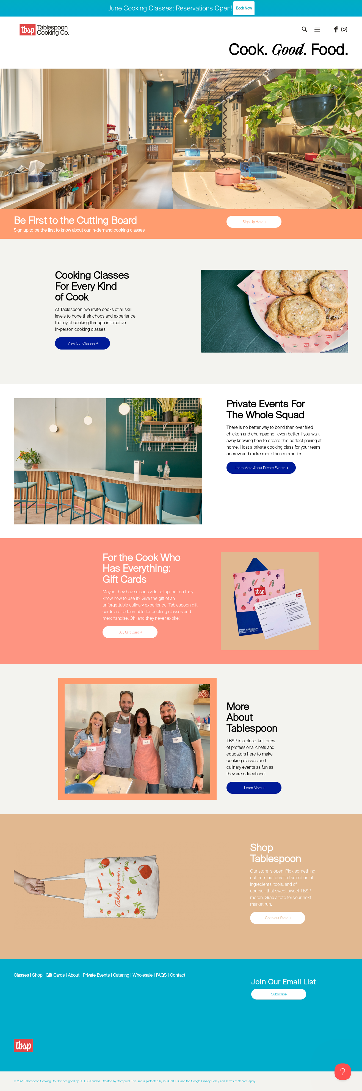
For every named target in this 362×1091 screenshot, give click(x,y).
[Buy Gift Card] (130, 632)
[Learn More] (253, 788)
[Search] (304, 30)
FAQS (161, 975)
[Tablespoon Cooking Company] (44, 30)
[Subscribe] (278, 994)
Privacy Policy (210, 1081)
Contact (177, 975)
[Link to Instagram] (344, 29)
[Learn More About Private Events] (261, 468)
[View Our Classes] (82, 343)
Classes (21, 975)
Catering (121, 975)
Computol (123, 1081)
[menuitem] (304, 30)
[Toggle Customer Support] (343, 1071)
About (73, 975)
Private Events (96, 975)
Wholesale (142, 975)
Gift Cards (55, 975)
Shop (37, 975)
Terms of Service (237, 1081)
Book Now (244, 8)
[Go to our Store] (277, 918)
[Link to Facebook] (336, 29)
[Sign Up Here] (253, 222)
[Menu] (317, 30)
